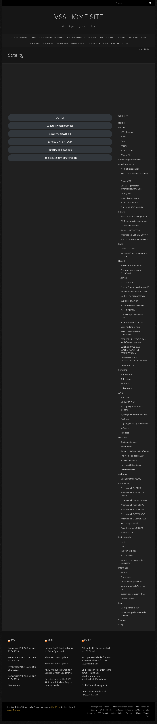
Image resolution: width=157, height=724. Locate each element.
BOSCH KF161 (127, 555)
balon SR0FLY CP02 (129, 202)
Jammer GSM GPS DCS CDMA (134, 291)
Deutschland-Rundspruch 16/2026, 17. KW (94, 693)
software (125, 428)
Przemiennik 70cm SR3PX (132, 509)
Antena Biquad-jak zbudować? (135, 287)
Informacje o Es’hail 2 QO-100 (134, 234)
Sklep (125, 43)
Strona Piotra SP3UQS (131, 478)
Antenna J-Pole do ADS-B (132, 322)
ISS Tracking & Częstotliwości (134, 221)
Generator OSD (128, 365)
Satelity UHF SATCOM (60, 141)
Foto (123, 141)
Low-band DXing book (131, 465)
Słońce (124, 572)
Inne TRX (125, 383)
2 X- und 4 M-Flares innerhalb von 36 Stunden (96, 649)
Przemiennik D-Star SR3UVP (133, 518)
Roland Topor (127, 150)
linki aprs (125, 432)
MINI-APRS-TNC (127, 402)
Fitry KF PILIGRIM (128, 310)
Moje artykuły (78, 43)
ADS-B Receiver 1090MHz (132, 305)
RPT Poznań (62, 43)
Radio (123, 136)
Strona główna (19, 37)
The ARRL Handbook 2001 (132, 455)
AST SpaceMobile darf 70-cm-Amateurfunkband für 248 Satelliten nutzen (96, 660)
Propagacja (126, 577)
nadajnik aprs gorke (130, 198)
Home (140, 49)
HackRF (109, 37)
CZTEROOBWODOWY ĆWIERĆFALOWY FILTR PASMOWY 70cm (130, 349)
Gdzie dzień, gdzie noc (131, 581)
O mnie (33, 37)
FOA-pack (125, 397)
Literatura (34, 43)
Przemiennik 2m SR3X (131, 488)
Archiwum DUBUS (129, 460)
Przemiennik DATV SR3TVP (133, 514)
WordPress (55, 707)
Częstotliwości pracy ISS (60, 125)
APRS (143, 37)
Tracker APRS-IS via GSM (132, 207)
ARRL (50, 640)
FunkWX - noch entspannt (94, 685)
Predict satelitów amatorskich (60, 157)
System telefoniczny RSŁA (133, 593)
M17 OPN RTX (127, 282)
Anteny (124, 145)
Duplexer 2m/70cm (129, 300)
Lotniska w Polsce (129, 598)
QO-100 (60, 117)
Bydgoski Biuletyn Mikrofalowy (135, 451)
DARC (87, 640)
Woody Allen (126, 155)
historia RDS (126, 446)
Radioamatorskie (129, 442)
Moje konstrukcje (76, 37)
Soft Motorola (127, 374)
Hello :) (121, 122)
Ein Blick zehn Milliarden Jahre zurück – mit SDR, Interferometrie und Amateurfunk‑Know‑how (96, 674)
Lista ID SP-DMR (128, 248)
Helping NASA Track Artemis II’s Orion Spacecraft (59, 649)
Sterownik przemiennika (51, 37)
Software (133, 37)
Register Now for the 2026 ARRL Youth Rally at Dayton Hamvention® (58, 682)
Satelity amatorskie (60, 133)
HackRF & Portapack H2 (131, 265)
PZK (13, 640)
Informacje (94, 43)
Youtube (115, 43)
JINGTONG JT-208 (128, 551)
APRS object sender (130, 168)
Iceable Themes (13, 710)
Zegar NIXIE (126, 181)
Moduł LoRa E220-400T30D (133, 296)
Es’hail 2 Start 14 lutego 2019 (134, 216)
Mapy (105, 43)
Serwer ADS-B (127, 532)
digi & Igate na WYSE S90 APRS (135, 414)
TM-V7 (123, 541)
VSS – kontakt (127, 132)
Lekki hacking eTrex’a (130, 326)
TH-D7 (123, 546)
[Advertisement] (78, 91)
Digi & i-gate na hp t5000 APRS (134, 423)
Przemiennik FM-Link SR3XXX (134, 500)
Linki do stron (127, 388)
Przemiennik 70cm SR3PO (132, 504)
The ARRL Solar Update (56, 657)
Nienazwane (14, 685)
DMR (101, 37)
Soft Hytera (126, 379)
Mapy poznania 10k (130, 607)
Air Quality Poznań (129, 523)
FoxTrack (125, 419)
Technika (120, 37)
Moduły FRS (126, 193)
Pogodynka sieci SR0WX (132, 528)
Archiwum (48, 43)
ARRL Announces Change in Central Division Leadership (58, 671)
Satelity (92, 37)
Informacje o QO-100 (60, 149)
